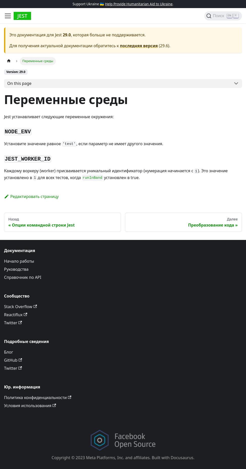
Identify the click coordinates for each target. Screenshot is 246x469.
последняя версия (139, 45)
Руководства (16, 269)
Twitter (13, 323)
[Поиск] (223, 15)
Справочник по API (22, 277)
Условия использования (30, 405)
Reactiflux (15, 314)
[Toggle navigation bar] (8, 16)
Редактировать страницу (31, 196)
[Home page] (9, 61)
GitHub (13, 360)
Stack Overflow (20, 306)
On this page (19, 83)
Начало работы (19, 261)
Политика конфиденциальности (37, 397)
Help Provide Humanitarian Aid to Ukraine (139, 4)
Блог (8, 352)
